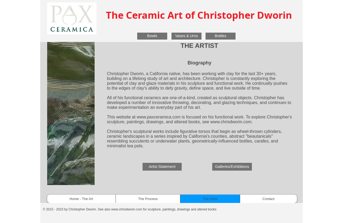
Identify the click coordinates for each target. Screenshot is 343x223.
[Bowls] (152, 36)
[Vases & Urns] (187, 36)
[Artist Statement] (162, 167)
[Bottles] (221, 36)
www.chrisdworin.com (231, 122)
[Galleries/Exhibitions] (232, 167)
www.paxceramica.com (159, 117)
